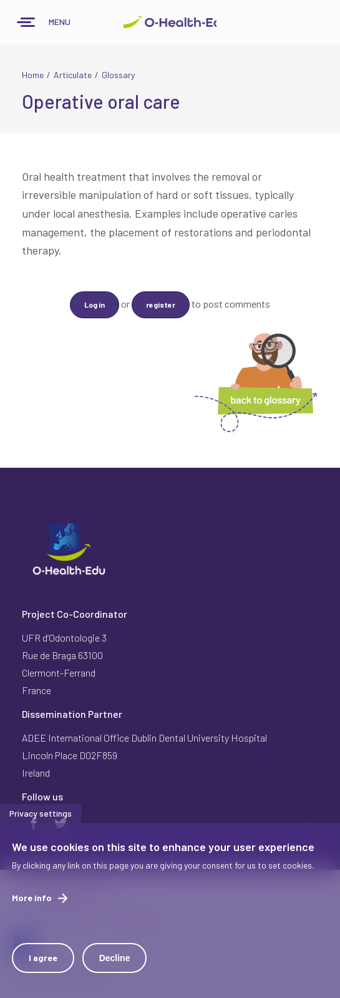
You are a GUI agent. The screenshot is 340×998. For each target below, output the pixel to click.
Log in (94, 304)
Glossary (118, 74)
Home (33, 74)
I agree (43, 963)
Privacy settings (40, 819)
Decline (114, 964)
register (160, 304)
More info (32, 903)
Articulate (73, 74)
